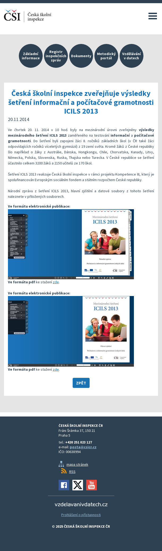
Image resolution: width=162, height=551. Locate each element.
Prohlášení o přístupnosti (81, 514)
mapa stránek (77, 464)
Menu (152, 16)
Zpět (81, 383)
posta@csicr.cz (83, 447)
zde (56, 282)
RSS (72, 471)
